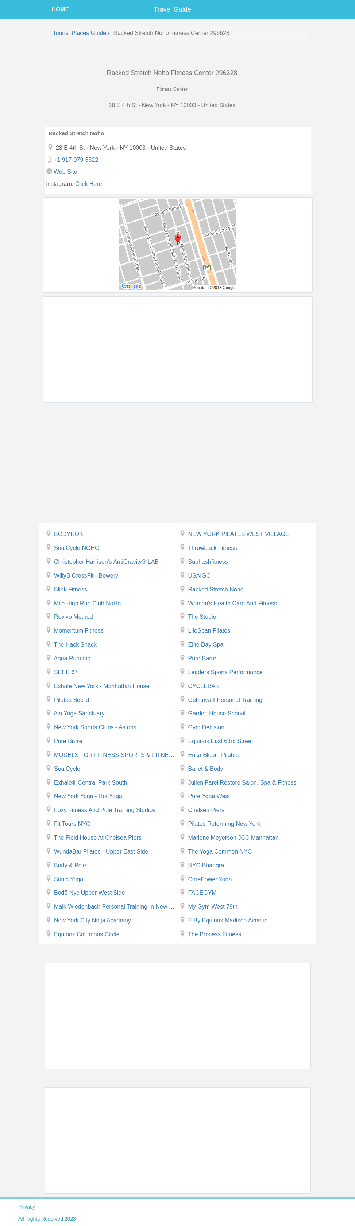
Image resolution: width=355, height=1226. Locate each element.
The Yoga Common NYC (220, 851)
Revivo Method (73, 617)
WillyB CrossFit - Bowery (86, 576)
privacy (26, 1207)
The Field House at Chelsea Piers (98, 838)
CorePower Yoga (210, 879)
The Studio (202, 617)
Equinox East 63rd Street (220, 741)
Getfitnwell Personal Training (225, 700)
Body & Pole (70, 865)
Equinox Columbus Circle (87, 934)
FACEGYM (202, 893)
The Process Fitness (214, 934)
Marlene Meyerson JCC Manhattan (233, 838)
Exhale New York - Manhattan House (101, 686)
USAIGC (199, 576)
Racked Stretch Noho (215, 589)
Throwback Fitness (212, 548)
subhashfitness (208, 562)
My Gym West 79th (213, 906)
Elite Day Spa (205, 644)
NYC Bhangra (206, 865)
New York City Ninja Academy (92, 920)
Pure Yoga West (208, 796)
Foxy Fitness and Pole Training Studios (104, 810)
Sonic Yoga (68, 879)
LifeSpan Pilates (209, 631)
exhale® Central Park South (90, 783)
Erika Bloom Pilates (213, 755)
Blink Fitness (70, 589)
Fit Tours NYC (72, 824)
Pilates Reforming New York (224, 824)
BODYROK (68, 534)
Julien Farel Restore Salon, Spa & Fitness (242, 783)
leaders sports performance (225, 672)
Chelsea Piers (206, 810)
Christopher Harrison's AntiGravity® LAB (106, 562)
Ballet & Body (205, 769)
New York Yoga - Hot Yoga (88, 796)
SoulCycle (67, 769)
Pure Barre (202, 658)
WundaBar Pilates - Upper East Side (101, 851)
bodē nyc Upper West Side (89, 893)
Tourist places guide (80, 33)
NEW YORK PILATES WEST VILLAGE (238, 534)
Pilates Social (71, 700)
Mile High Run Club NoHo (87, 603)
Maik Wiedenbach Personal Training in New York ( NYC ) (127, 906)
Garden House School (216, 713)
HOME (60, 9)
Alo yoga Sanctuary (79, 713)
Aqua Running (72, 658)
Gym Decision (206, 727)
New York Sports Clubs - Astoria (95, 727)
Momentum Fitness (79, 631)
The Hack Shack (75, 644)
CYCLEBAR (203, 686)
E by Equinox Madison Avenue (228, 920)
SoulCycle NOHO (76, 548)
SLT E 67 (66, 672)
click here (88, 184)
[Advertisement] (177, 349)
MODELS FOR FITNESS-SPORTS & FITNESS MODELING (131, 755)
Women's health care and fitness (232, 603)
